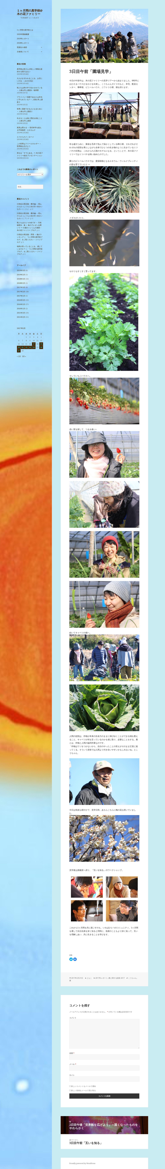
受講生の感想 (22, 47)
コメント (72, 1018)
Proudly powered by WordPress (82, 1163)
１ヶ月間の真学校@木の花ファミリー (30, 12)
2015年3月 (21, 313)
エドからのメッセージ (25, 137)
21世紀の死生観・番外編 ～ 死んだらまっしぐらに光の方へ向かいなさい (29, 206)
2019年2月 (21, 274)
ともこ (89, 978)
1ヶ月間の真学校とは (25, 30)
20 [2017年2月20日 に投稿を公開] (19, 347)
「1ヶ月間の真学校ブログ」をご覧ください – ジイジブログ (29, 239)
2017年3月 (21, 287)
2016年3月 (21, 300)
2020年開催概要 (23, 34)
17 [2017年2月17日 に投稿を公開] (34, 344)
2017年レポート (101, 978)
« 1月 (19, 356)
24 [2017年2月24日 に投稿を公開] (34, 347)
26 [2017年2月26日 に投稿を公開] (41, 347)
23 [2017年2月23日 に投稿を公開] (30, 347)
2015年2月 (21, 317)
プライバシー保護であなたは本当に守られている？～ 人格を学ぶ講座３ (30, 99)
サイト (72, 1075)
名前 (71, 1053)
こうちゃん (132, 978)
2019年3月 (21, 270)
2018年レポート (23, 43)
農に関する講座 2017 (116, 978)
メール (72, 1064)
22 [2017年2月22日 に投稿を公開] (26, 347)
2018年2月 (21, 283)
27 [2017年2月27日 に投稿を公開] (19, 351)
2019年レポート (23, 38)
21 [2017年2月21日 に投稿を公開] (22, 347)
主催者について (23, 51)
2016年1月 (21, 308)
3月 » (24, 356)
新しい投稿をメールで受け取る (83, 1090)
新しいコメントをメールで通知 (83, 1086)
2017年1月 (21, 296)
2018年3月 (21, 279)
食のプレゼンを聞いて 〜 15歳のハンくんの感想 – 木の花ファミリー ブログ (29, 227)
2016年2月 (21, 304)
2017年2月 (21, 291)
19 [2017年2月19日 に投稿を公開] (41, 344)
